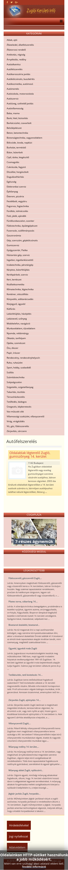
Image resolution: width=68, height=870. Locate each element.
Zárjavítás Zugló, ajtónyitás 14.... (25, 700)
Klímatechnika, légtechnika (20, 289)
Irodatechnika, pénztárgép (20, 264)
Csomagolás (13, 162)
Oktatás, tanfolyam (16, 338)
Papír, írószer (13, 352)
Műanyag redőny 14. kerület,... (24, 746)
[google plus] (16, 2)
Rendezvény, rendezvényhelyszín (23, 357)
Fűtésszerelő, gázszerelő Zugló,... (25, 578)
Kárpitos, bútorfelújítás (18, 269)
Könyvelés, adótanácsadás (20, 299)
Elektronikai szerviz (16, 186)
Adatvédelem (17, 847)
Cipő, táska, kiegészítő (18, 157)
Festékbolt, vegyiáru (17, 201)
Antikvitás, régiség (16, 54)
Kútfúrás (11, 308)
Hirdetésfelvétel (19, 825)
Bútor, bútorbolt (15, 152)
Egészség (11, 181)
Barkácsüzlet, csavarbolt (19, 123)
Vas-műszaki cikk (15, 411)
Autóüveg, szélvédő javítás (20, 103)
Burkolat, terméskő (16, 147)
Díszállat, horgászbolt (17, 171)
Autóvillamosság (15, 108)
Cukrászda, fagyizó (16, 167)
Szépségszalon (14, 382)
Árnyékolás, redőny (16, 59)
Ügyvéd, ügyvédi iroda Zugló (23, 648)
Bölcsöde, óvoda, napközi (19, 142)
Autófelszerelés (14, 69)
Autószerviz (12, 98)
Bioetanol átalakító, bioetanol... (24, 624)
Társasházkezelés (16, 396)
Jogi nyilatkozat (18, 836)
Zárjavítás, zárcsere (17, 431)
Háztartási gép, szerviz (18, 255)
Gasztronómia (14, 235)
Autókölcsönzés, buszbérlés (21, 79)
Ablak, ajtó (12, 39)
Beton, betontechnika (17, 132)
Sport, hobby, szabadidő (19, 367)
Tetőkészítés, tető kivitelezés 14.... (26, 674)
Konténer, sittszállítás (17, 294)
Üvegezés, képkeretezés (19, 406)
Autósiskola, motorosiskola (20, 93)
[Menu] (60, 21)
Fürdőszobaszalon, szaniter (20, 220)
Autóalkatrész (14, 64)
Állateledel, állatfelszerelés (20, 44)
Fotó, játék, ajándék (16, 216)
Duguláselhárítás (15, 176)
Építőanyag (12, 191)
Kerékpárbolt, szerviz (17, 274)
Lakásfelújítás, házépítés (19, 313)
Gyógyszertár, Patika (17, 250)
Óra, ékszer (12, 348)
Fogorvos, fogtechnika (18, 206)
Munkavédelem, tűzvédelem (21, 328)
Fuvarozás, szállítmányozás (20, 230)
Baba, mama (13, 113)
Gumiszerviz (13, 245)
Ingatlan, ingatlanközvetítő (20, 260)
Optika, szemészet (16, 343)
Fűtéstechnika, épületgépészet (22, 225)
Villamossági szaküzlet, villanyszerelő (25, 416)
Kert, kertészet (14, 279)
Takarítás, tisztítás (16, 392)
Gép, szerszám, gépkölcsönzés (22, 240)
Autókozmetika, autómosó (20, 83)
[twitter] (12, 2)
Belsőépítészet (14, 127)
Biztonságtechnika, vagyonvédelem (24, 137)
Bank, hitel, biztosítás (17, 118)
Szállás (10, 372)
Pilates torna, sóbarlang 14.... (23, 601)
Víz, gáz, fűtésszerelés (18, 426)
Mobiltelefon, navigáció (18, 323)
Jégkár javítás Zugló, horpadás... (24, 793)
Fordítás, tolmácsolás (17, 211)
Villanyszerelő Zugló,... (20, 723)
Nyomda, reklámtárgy (18, 333)
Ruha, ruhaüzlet (14, 362)
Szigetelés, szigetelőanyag (20, 387)
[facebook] (7, 2)
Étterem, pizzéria (15, 196)
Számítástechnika (15, 377)
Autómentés (13, 88)
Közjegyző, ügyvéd (16, 304)
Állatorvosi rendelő (16, 49)
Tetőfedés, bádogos (17, 401)
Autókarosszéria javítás (18, 74)
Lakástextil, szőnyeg (17, 318)
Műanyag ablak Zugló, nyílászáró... (26, 770)
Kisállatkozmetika (15, 284)
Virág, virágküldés (16, 421)
